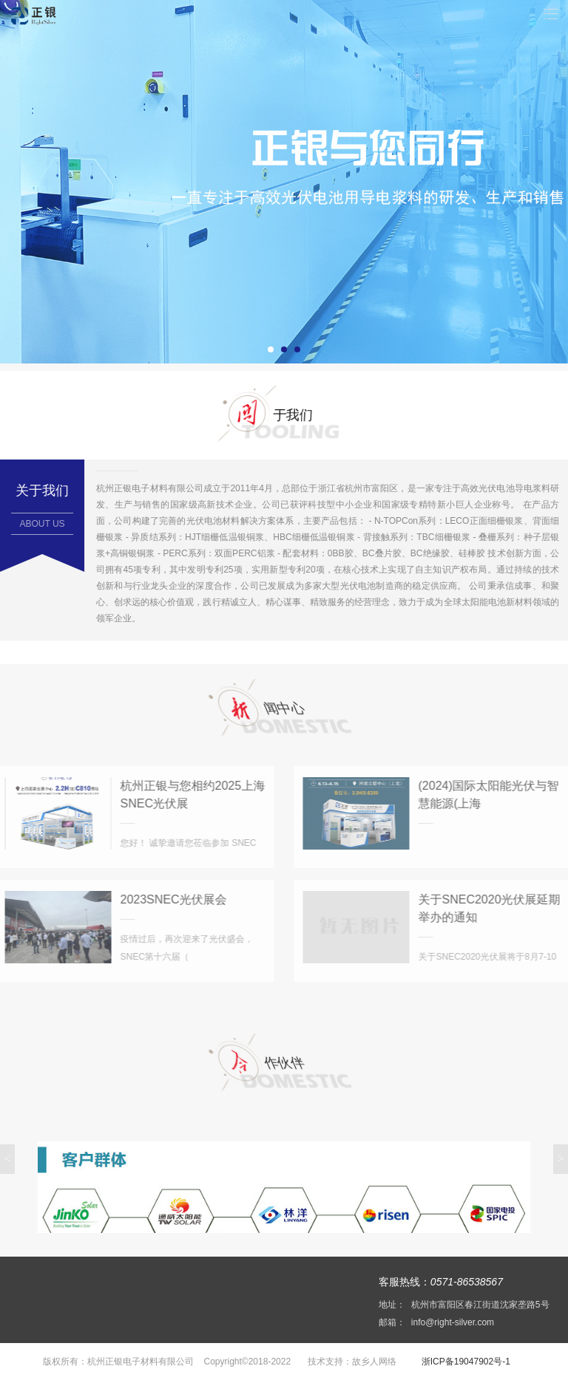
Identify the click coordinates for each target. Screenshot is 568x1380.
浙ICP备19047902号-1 (464, 1361)
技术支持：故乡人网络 (350, 1361)
